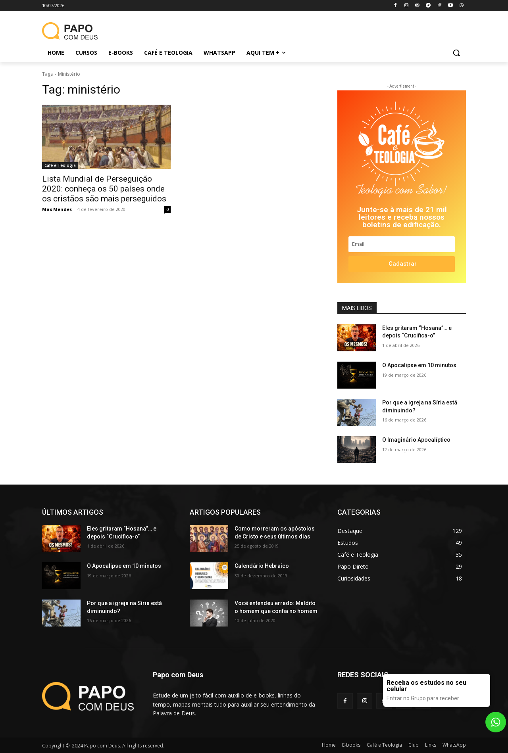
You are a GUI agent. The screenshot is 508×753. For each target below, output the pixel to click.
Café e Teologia (60, 165)
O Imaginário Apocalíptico (416, 440)
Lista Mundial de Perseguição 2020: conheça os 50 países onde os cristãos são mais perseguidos (104, 188)
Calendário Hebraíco (262, 566)
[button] (456, 52)
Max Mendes (57, 209)
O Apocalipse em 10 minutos (419, 365)
